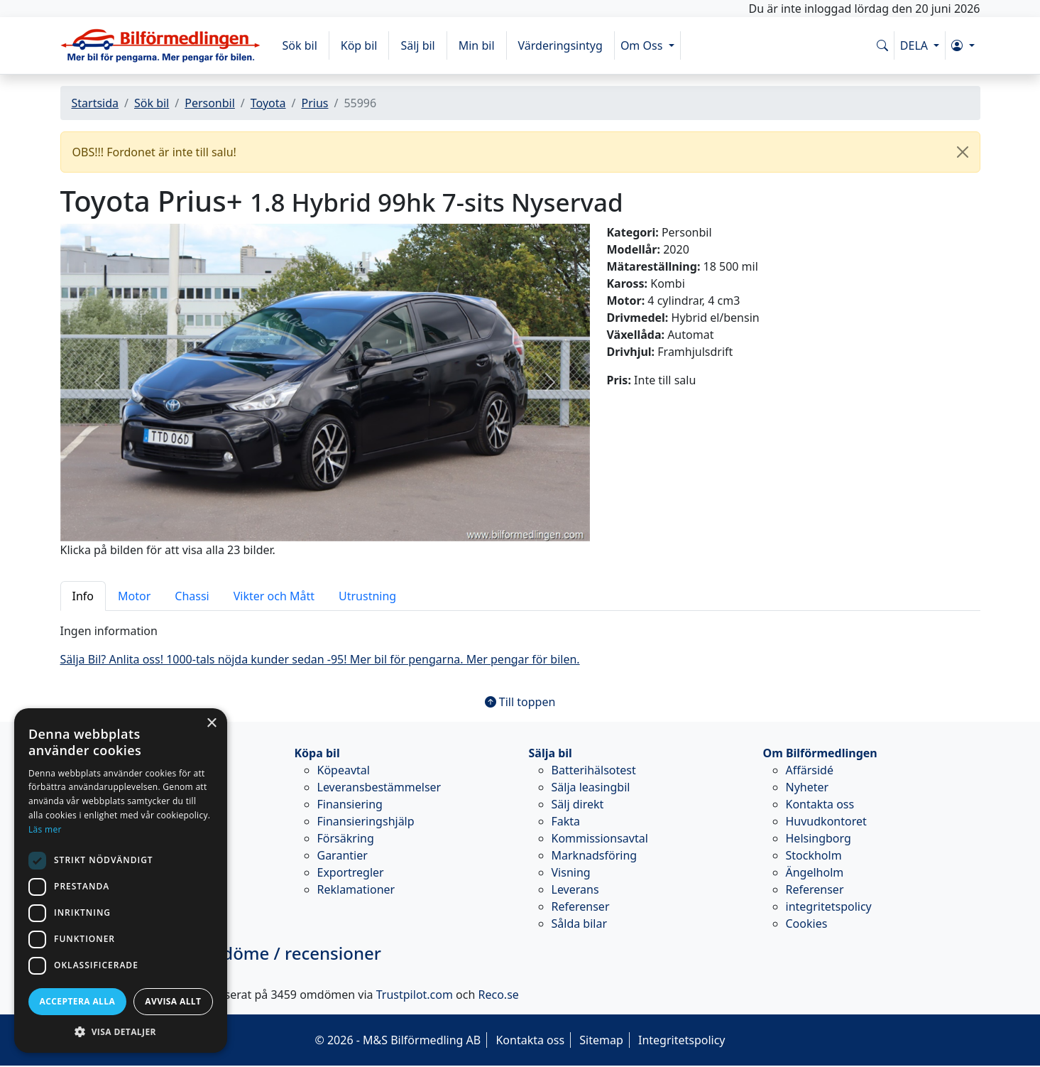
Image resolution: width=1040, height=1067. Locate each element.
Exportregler (350, 872)
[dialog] (120, 880)
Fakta (566, 821)
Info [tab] (83, 596)
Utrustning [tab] (367, 596)
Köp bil (359, 45)
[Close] (963, 152)
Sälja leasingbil (591, 787)
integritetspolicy (829, 906)
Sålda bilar (580, 923)
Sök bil (300, 45)
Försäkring (345, 838)
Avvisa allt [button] (173, 1001)
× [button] (211, 723)
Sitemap (601, 1040)
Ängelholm (815, 872)
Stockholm (814, 855)
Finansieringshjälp (366, 821)
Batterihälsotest (594, 770)
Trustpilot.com (414, 994)
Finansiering (350, 804)
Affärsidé (809, 770)
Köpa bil (317, 753)
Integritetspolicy (682, 1040)
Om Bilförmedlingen (820, 753)
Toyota (268, 103)
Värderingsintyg (560, 45)
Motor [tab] (134, 596)
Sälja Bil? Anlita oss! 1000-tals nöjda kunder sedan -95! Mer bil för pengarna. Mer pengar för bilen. (320, 659)
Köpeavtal (343, 770)
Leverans (575, 889)
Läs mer (45, 829)
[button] (963, 45)
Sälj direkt (578, 804)
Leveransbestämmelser (379, 787)
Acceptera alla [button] (78, 1001)
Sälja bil (550, 753)
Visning (571, 872)
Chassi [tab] (192, 596)
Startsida (95, 103)
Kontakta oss (820, 804)
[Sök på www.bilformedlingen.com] (882, 45)
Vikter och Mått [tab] (274, 596)
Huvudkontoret (826, 821)
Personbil (210, 103)
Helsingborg (818, 838)
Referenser (581, 906)
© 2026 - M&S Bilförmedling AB (397, 1040)
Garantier (342, 855)
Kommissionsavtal (600, 838)
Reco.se (498, 994)
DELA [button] (915, 45)
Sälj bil (417, 45)
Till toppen (520, 702)
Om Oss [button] (643, 45)
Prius (314, 103)
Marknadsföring (594, 855)
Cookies (807, 923)
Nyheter (807, 787)
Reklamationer (356, 889)
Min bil (477, 45)
